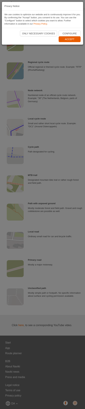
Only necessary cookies (38, 33)
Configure (70, 33)
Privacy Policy (40, 23)
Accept (70, 39)
